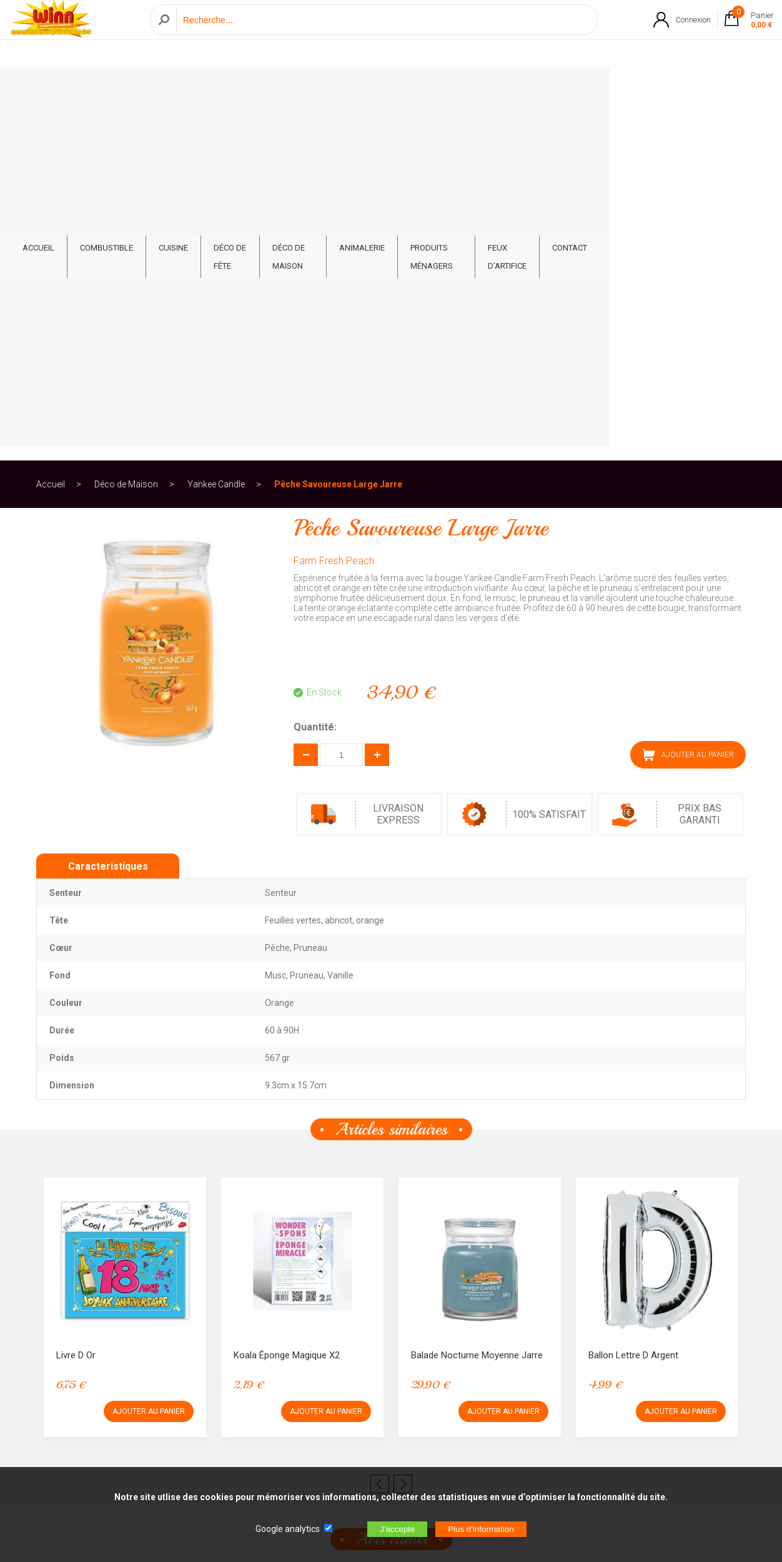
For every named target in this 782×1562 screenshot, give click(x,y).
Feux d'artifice (630, 88)
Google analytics (287, 1529)
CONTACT (702, 88)
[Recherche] (383, 33)
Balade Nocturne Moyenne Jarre (477, 1004)
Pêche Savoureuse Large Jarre (338, 134)
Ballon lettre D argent (633, 1004)
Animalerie (444, 88)
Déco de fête (279, 88)
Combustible (145, 88)
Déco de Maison (362, 88)
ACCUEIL (78, 88)
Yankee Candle (216, 134)
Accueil (50, 134)
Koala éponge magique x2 (287, 1004)
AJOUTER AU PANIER (688, 404)
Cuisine (212, 88)
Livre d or (76, 1004)
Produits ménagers (533, 88)
